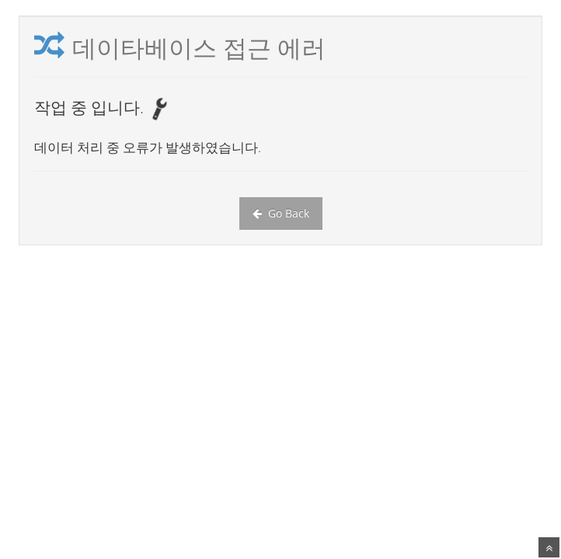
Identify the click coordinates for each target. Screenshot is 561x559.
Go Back (281, 213)
